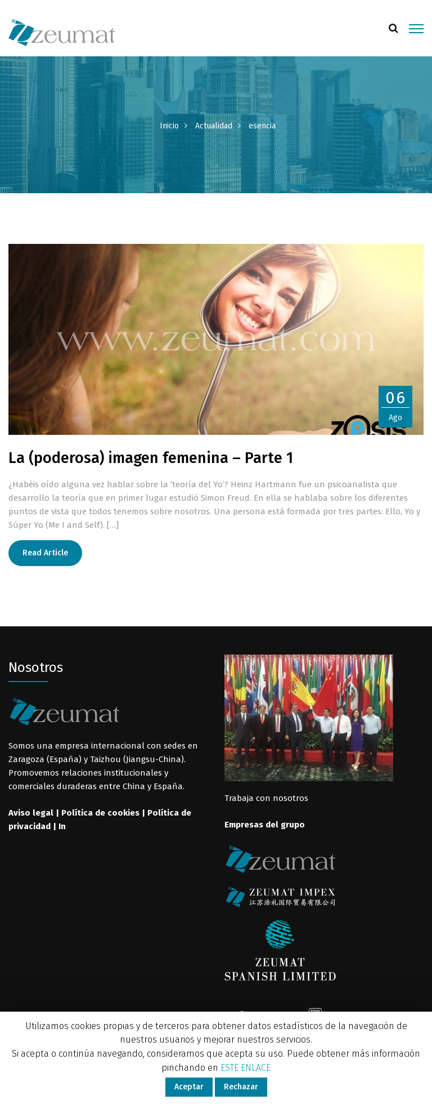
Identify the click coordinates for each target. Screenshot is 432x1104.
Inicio (169, 126)
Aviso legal (30, 813)
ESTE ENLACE (245, 1067)
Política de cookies (100, 813)
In (62, 826)
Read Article (45, 553)
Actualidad (213, 126)
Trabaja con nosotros (266, 798)
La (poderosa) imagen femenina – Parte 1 (150, 458)
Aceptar (189, 1087)
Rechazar (241, 1087)
